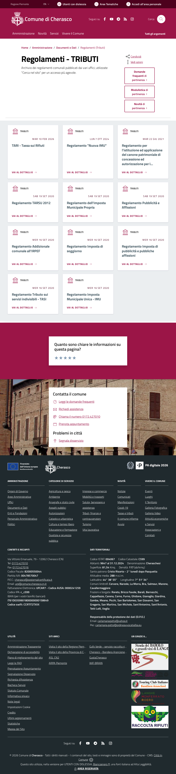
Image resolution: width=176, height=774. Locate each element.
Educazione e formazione (63, 530)
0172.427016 (21, 567)
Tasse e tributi (125, 513)
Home (24, 48)
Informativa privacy (19, 696)
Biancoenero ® (101, 764)
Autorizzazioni (57, 513)
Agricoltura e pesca (59, 491)
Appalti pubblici (57, 508)
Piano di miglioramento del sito (25, 657)
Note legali (14, 701)
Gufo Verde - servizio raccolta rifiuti (109, 646)
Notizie (121, 491)
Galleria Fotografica (156, 508)
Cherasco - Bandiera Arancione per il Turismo (114, 652)
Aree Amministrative (19, 497)
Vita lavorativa (90, 530)
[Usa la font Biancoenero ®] (71, 4)
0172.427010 (20, 563)
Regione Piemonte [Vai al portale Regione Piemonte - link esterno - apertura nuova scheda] (20, 4)
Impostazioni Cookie (19, 707)
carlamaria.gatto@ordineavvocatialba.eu (118, 625)
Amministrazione (42, 48)
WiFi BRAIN (96, 663)
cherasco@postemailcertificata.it (33, 580)
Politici (11, 524)
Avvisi (121, 524)
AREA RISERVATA (85, 768)
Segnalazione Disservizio (21, 674)
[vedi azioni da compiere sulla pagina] (134, 62)
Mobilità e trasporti (93, 497)
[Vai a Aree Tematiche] (106, 4)
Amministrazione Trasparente (24, 646)
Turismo (86, 524)
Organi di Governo (18, 491)
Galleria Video (153, 513)
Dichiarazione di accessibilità (24, 652)
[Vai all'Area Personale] (143, 4)
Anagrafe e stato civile (61, 502)
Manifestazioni (126, 502)
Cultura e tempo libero (61, 524)
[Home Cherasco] (43, 19)
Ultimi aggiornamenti (19, 718)
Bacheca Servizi (16, 685)
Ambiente (54, 497)
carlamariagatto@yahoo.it (113, 621)
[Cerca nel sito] (161, 19)
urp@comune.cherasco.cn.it (31, 584)
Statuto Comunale (18, 690)
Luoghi (149, 497)
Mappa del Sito (16, 729)
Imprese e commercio (94, 491)
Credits (11, 712)
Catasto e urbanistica (61, 519)
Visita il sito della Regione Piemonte (69, 646)
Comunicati (124, 497)
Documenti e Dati (66, 48)
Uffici (10, 502)
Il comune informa (128, 519)
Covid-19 (123, 508)
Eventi (148, 491)
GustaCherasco (98, 657)
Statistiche (14, 723)
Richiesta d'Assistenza (20, 679)
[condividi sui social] (133, 56)
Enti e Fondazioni (17, 513)
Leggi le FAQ (15, 663)
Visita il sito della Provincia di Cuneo (69, 652)
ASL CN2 (54, 657)
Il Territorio (151, 502)
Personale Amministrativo (22, 519)
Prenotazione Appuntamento (24, 668)
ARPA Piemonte (58, 663)
